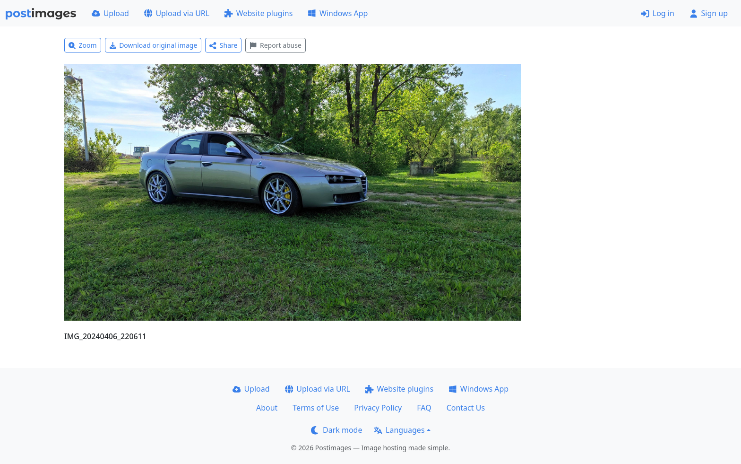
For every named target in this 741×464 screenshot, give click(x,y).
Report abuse (275, 45)
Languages (399, 430)
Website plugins (258, 13)
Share (223, 45)
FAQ (424, 408)
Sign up (708, 13)
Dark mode (336, 430)
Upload (110, 13)
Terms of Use (316, 408)
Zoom (83, 45)
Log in (657, 13)
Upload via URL (176, 13)
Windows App (338, 13)
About (266, 408)
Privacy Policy (378, 408)
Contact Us (466, 408)
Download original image (153, 45)
